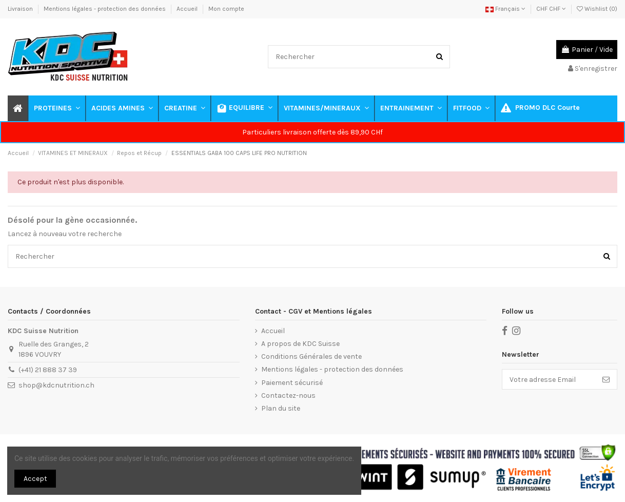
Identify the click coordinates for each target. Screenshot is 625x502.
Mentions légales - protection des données (105, 8)
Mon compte (226, 8)
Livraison (21, 8)
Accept (35, 478)
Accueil (188, 8)
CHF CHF (551, 8)
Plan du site (280, 408)
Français (505, 8)
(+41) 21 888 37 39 (47, 369)
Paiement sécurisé (292, 382)
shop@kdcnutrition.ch (56, 385)
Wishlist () (597, 8)
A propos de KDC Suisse (300, 343)
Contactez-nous (288, 395)
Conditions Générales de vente (311, 356)
